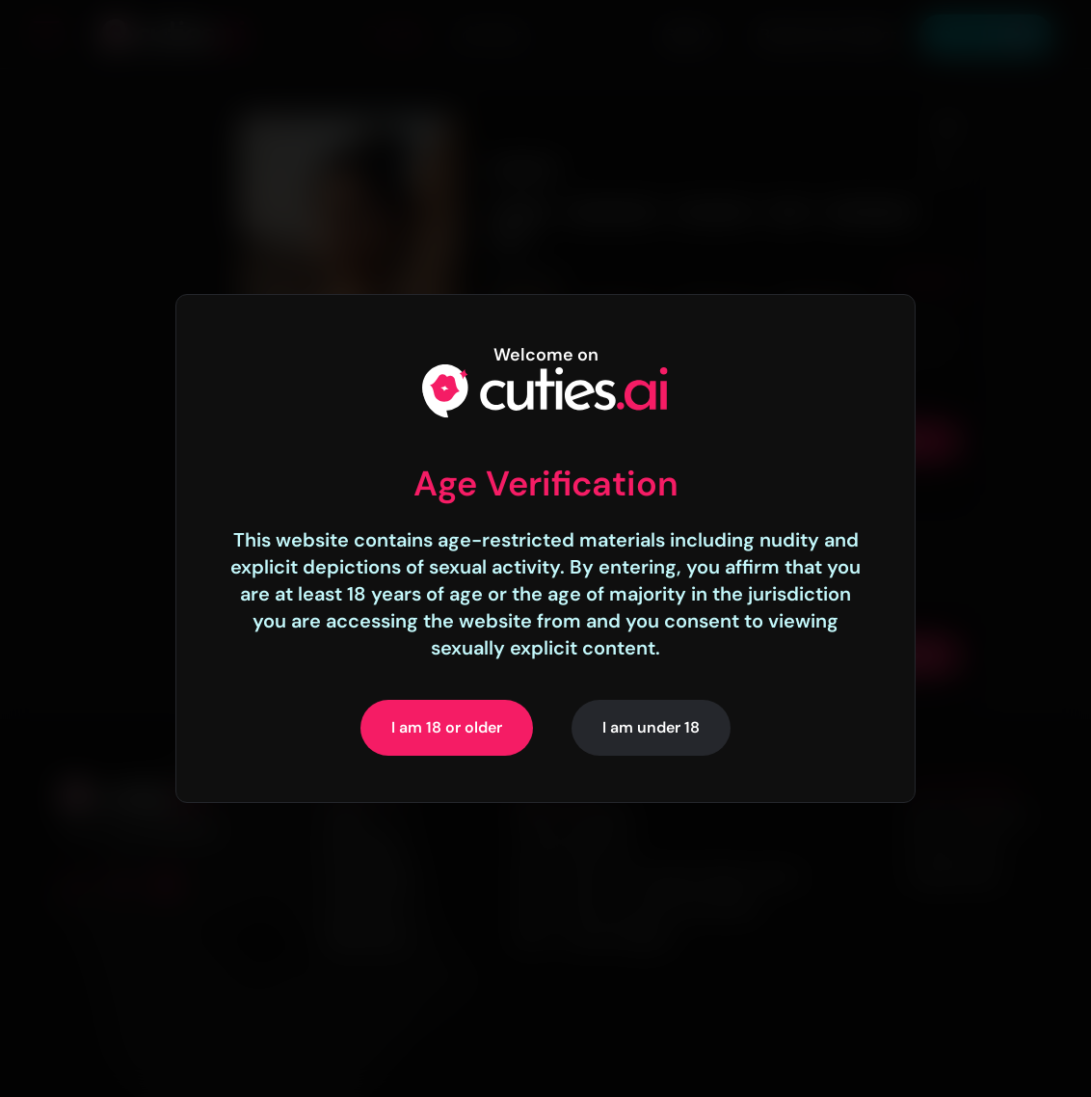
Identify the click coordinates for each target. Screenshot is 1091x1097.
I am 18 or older (446, 727)
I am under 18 (651, 727)
